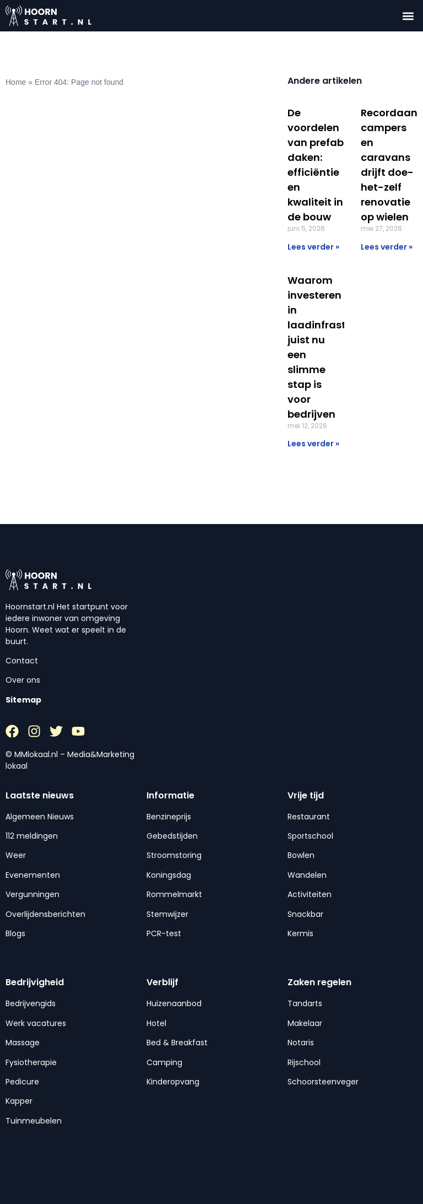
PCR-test (164, 933)
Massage (23, 1042)
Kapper (19, 1100)
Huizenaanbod (174, 1003)
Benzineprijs (169, 816)
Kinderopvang (173, 1081)
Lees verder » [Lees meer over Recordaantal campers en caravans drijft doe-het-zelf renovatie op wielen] (387, 246)
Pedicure (22, 1081)
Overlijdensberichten (45, 914)
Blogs (15, 933)
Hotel (156, 1023)
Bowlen (301, 855)
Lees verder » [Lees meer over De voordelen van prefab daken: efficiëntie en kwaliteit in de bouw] (313, 246)
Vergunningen (32, 894)
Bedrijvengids (31, 1003)
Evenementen (33, 875)
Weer (16, 855)
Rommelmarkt (174, 894)
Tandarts (305, 1003)
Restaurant (309, 816)
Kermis (300, 933)
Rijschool (304, 1062)
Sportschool (310, 835)
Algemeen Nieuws (40, 816)
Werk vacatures (36, 1023)
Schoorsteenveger (323, 1081)
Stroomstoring (174, 855)
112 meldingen (32, 835)
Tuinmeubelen (34, 1120)
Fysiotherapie (31, 1062)
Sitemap (23, 699)
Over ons (23, 679)
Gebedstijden (172, 835)
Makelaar (305, 1023)
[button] (408, 16)
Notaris (301, 1042)
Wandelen (307, 875)
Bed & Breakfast (177, 1042)
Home (16, 82)
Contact (22, 660)
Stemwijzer (167, 914)
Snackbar (305, 914)
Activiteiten (310, 894)
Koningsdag (169, 875)
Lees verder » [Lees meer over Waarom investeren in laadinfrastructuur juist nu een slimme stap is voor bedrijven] (313, 443)
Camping (164, 1062)
